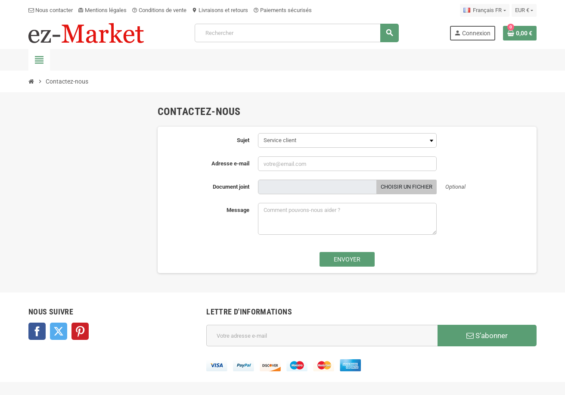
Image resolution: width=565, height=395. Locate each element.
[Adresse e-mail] (322, 335)
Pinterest (80, 331)
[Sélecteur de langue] (484, 10)
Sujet (243, 140)
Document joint (231, 187)
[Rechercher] (296, 33)
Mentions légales (102, 10)
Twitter (58, 331)
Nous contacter (50, 10)
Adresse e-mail (230, 163)
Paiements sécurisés (282, 10)
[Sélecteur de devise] (524, 10)
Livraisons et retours (220, 10)
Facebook (37, 331)
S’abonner (487, 335)
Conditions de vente (159, 10)
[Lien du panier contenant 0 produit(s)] (520, 33)
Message (238, 210)
